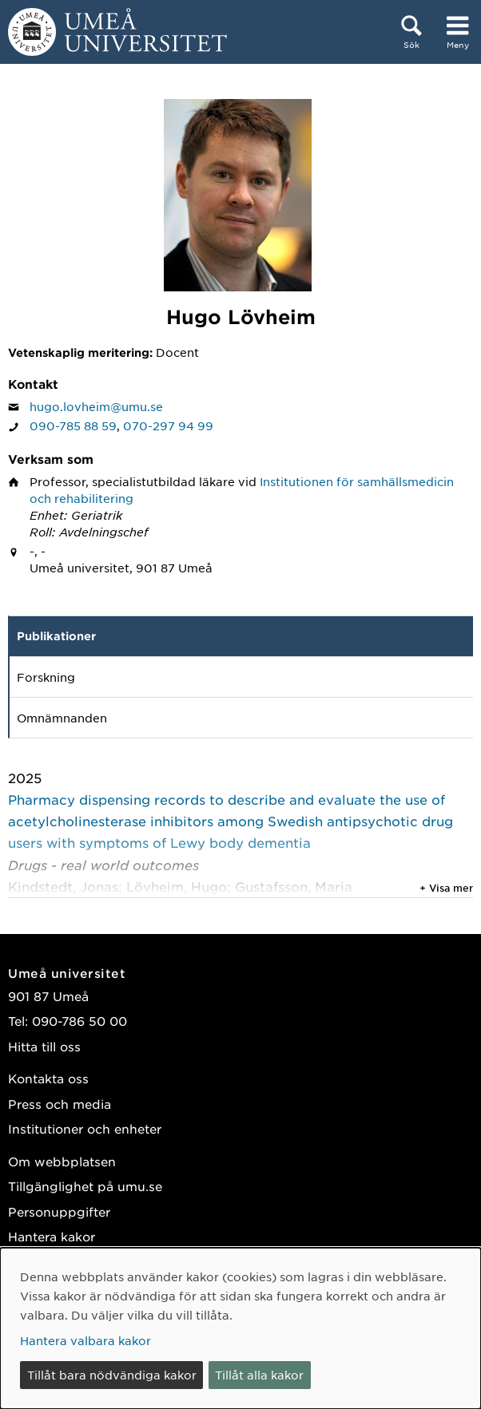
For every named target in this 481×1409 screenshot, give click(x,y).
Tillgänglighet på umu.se (85, 1185)
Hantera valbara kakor (85, 1340)
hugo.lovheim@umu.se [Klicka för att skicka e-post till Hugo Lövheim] (96, 406)
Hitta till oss (44, 1046)
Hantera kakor (51, 1236)
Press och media (59, 1103)
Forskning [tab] (46, 677)
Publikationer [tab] (56, 636)
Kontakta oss (48, 1078)
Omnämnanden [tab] (62, 717)
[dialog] (240, 1328)
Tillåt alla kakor (259, 1374)
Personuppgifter (59, 1211)
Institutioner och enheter (84, 1128)
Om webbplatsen (62, 1161)
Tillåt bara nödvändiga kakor (112, 1374)
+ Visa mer (446, 887)
